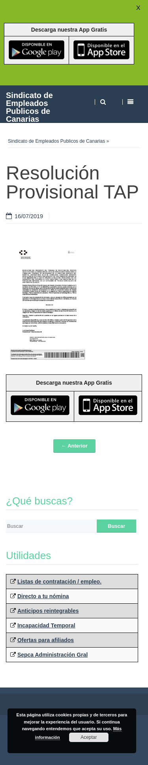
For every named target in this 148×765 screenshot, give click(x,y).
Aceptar (89, 737)
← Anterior (74, 446)
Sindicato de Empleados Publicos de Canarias (29, 107)
